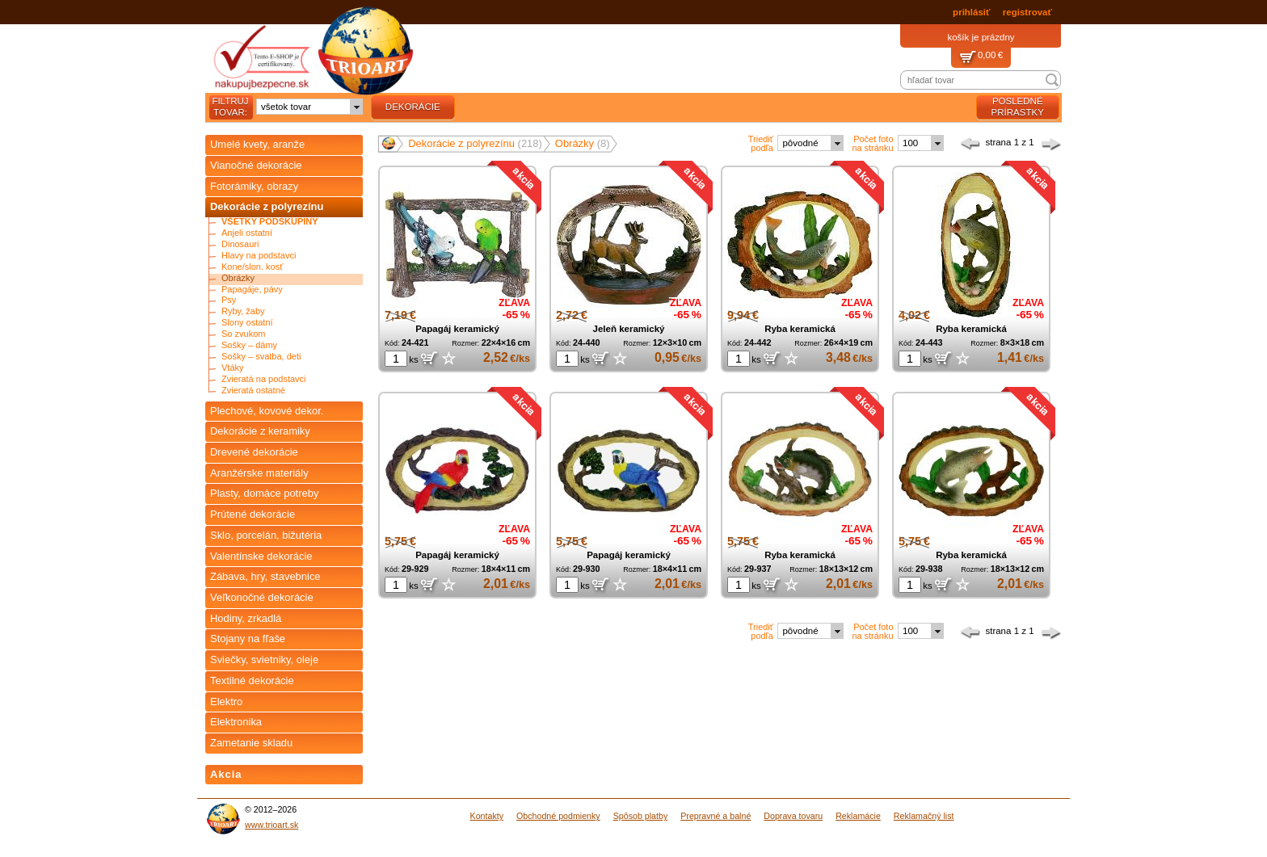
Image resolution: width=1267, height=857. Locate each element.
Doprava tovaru (793, 816)
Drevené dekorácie (254, 452)
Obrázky (238, 278)
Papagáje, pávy (252, 289)
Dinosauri (240, 244)
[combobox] (309, 107)
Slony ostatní (247, 322)
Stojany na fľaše (247, 638)
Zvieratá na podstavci (263, 379)
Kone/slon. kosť (252, 267)
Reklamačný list (924, 816)
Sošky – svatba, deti (261, 356)
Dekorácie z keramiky (260, 431)
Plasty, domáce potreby (264, 493)
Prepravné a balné (715, 816)
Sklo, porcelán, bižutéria (266, 535)
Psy (228, 300)
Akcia (226, 774)
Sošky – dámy (249, 345)
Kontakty (486, 816)
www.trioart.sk (271, 825)
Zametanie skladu (251, 743)
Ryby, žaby (243, 311)
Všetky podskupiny (269, 221)
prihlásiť (971, 12)
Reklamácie (858, 816)
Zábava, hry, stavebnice (265, 576)
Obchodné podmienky (558, 816)
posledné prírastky (1017, 106)
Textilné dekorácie (252, 680)
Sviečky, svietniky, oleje (264, 659)
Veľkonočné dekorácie (262, 597)
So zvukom (243, 334)
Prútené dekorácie (252, 514)
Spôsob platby (640, 816)
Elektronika (236, 722)
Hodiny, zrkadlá (245, 618)
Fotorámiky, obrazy (254, 186)
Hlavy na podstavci (258, 255)
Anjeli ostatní (246, 233)
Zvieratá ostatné (253, 390)
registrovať (1027, 12)
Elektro (226, 701)
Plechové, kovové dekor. (266, 411)
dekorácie (412, 106)
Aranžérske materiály (259, 473)
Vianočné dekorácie (256, 165)
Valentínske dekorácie (261, 556)
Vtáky (232, 367)
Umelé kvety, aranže (257, 144)
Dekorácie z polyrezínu (266, 206)
